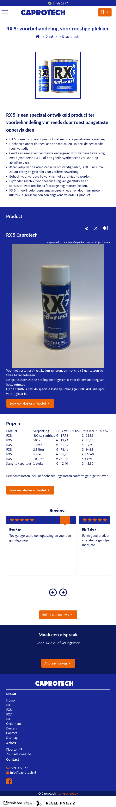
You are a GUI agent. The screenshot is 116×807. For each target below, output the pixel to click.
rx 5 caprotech (69, 36)
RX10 (10, 719)
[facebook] (10, 782)
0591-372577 (17, 768)
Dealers (11, 728)
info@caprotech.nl (21, 772)
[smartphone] (105, 12)
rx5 (51, 36)
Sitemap (12, 737)
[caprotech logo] (43, 16)
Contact (11, 733)
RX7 (9, 714)
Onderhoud (14, 723)
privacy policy (68, 793)
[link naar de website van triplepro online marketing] (18, 803)
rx (42, 36)
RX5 (9, 709)
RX (8, 705)
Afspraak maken (55, 663)
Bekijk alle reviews (55, 614)
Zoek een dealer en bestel (27, 403)
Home (10, 700)
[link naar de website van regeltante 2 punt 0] (55, 803)
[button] (53, 594)
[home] (38, 36)
